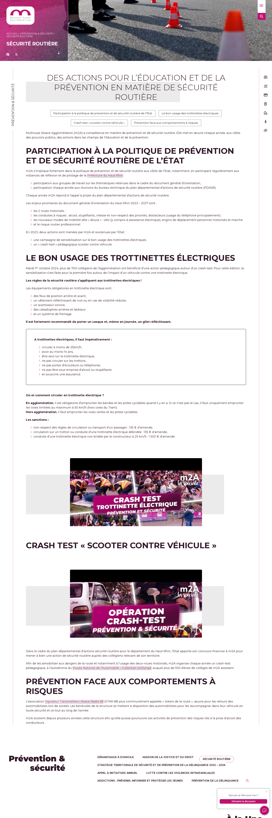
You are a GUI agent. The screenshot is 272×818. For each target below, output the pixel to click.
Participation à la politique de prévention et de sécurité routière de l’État (100, 114)
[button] (262, 6)
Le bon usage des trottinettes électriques (194, 114)
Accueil (12, 33)
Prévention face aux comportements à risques (168, 125)
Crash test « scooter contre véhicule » (96, 125)
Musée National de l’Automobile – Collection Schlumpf (112, 671)
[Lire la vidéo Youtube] (136, 492)
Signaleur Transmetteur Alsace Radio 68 (74, 705)
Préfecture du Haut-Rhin (105, 179)
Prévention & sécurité (36, 33)
